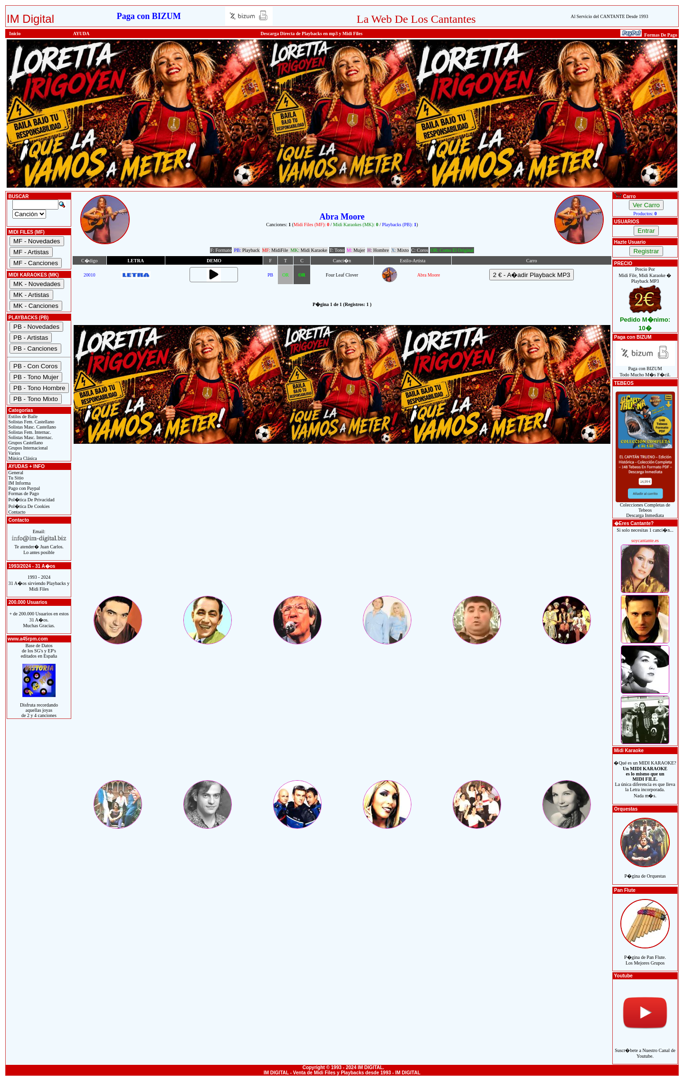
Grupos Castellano (25, 442)
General (15, 472)
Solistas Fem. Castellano (30, 421)
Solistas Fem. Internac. (29, 432)
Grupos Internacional (27, 447)
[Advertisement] (342, 527)
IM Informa (18, 483)
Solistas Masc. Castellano (31, 427)
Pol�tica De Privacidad (31, 499)
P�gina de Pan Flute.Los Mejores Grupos (645, 955)
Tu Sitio (15, 477)
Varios (13, 453)
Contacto (16, 512)
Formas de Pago (23, 493)
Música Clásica (22, 458)
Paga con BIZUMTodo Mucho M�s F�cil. (645, 369)
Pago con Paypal (23, 488)
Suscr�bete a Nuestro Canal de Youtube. (645, 1048)
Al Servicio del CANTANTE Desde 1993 (609, 16)
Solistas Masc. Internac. (30, 437)
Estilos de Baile (22, 416)
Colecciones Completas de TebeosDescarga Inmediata (645, 508)
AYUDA (81, 33)
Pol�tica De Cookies (28, 506)
